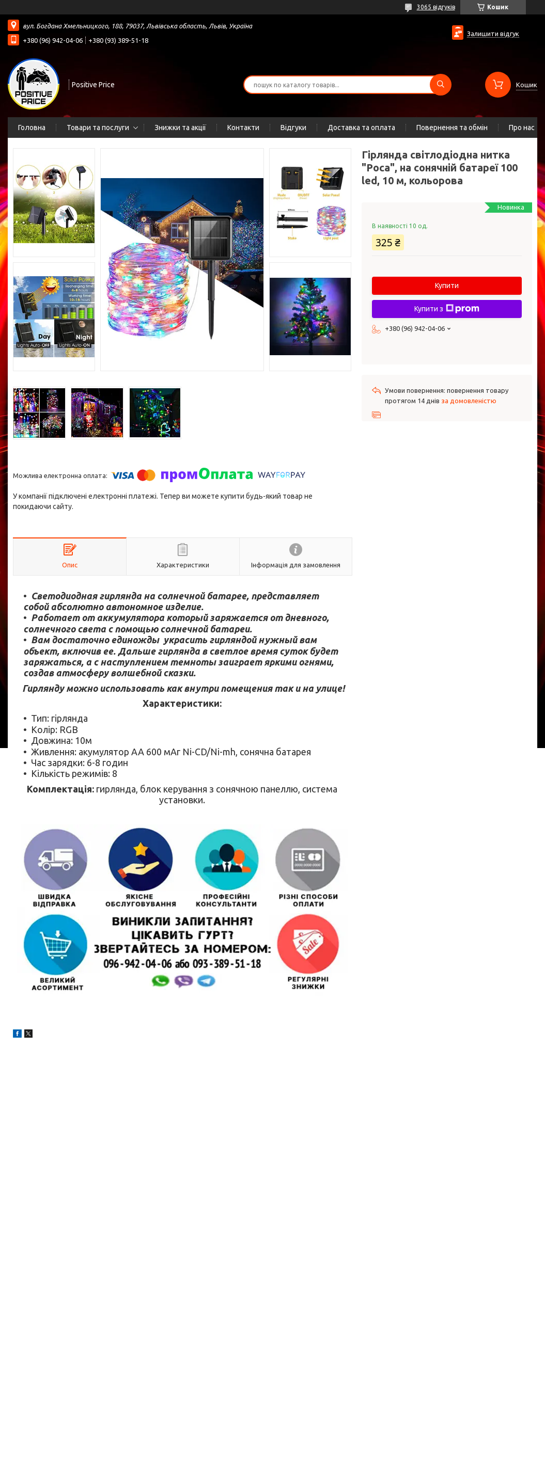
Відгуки (293, 127)
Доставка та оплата (361, 127)
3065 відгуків (436, 7)
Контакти (243, 127)
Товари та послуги (98, 127)
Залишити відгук (493, 33)
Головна (31, 127)
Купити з (446, 308)
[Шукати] (440, 85)
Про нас (522, 127)
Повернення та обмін (452, 127)
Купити (447, 285)
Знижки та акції (180, 127)
